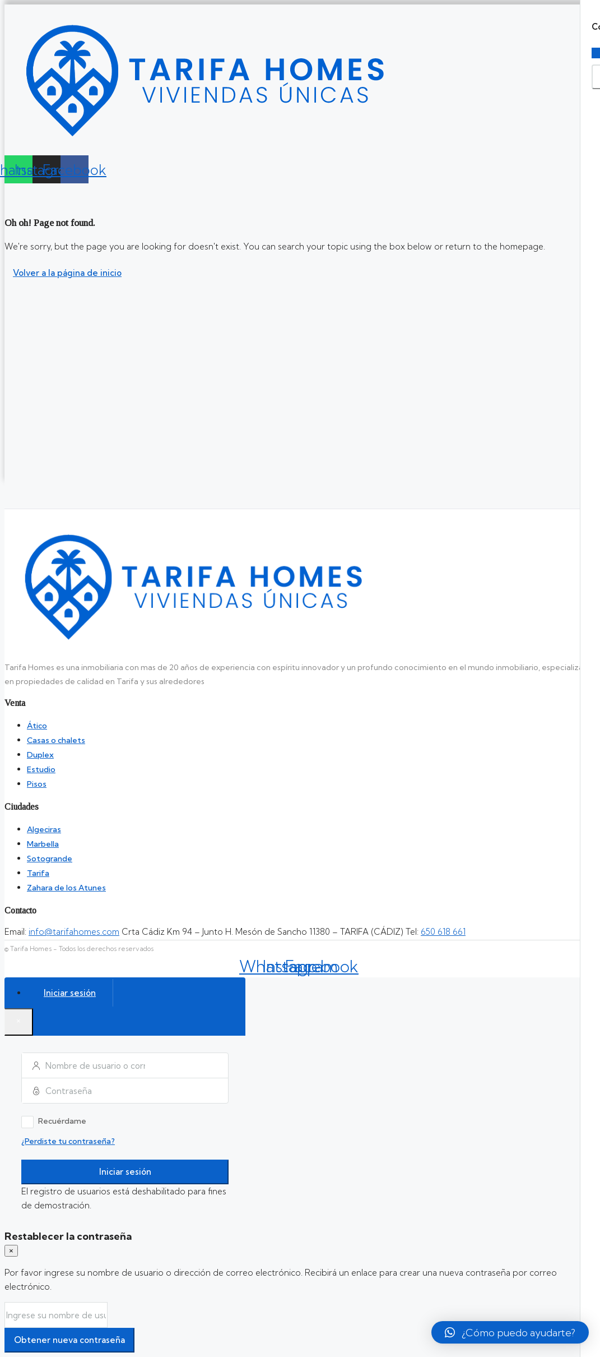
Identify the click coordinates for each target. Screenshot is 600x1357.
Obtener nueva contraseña (69, 1340)
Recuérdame (53, 1122)
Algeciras (44, 829)
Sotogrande (49, 858)
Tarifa (38, 873)
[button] (510, 1332)
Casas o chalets (56, 740)
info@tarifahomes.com (74, 931)
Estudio (41, 769)
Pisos (36, 784)
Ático (37, 726)
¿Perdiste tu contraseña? (68, 1141)
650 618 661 (443, 931)
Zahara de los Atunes (66, 888)
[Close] (18, 1022)
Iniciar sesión (125, 1171)
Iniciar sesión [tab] (70, 992)
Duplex (40, 755)
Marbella (43, 844)
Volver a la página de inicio (67, 272)
